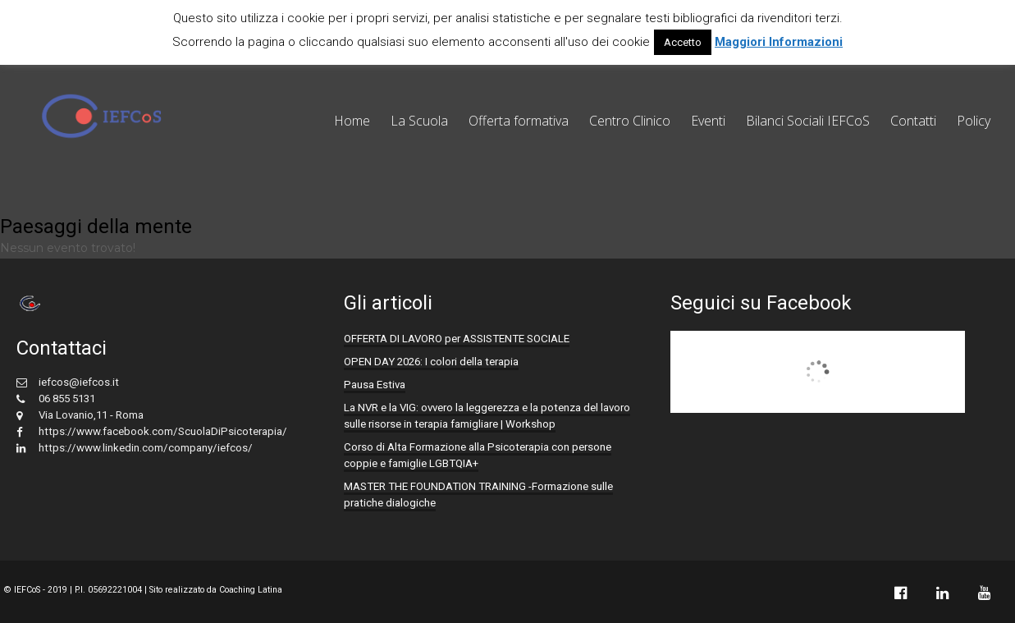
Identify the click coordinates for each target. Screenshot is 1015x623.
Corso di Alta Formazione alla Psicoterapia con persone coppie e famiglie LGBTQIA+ (477, 455)
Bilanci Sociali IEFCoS (808, 121)
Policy (973, 121)
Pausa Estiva (374, 384)
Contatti (913, 121)
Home (352, 121)
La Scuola (419, 121)
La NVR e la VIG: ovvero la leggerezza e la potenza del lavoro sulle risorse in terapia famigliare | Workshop (487, 415)
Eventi (708, 121)
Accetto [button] (683, 42)
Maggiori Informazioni (779, 41)
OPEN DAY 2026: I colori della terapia (431, 361)
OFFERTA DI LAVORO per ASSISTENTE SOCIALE (456, 338)
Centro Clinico (629, 121)
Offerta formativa (519, 121)
